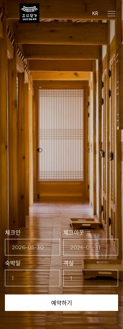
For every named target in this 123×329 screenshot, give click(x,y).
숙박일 (13, 263)
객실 (68, 263)
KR (95, 13)
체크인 (13, 232)
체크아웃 (73, 232)
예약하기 (61, 302)
